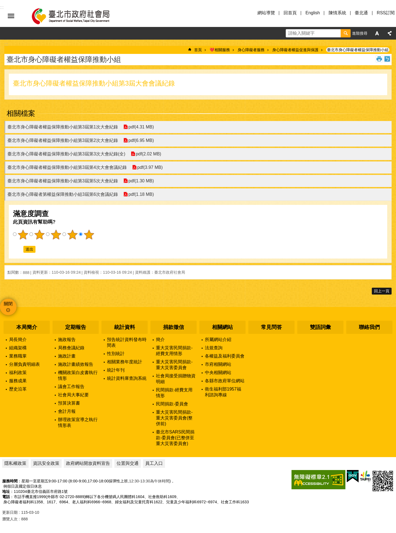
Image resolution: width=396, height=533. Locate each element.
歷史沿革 (18, 389)
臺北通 (361, 12)
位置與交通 (128, 463)
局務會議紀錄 (71, 347)
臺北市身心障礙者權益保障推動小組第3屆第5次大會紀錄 (62, 180)
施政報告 (67, 339)
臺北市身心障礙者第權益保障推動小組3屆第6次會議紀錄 (62, 194)
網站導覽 (266, 12)
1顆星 (23, 234)
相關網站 (222, 327)
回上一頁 (381, 291)
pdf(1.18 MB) (141, 194)
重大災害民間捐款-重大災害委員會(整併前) (174, 418)
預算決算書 (69, 403)
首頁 (198, 50)
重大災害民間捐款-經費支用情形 (174, 350)
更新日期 (10, 512)
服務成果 (18, 380)
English (313, 12)
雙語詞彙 (320, 327)
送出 (18, 249)
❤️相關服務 (220, 50)
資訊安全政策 (46, 463)
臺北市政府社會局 (77, 16)
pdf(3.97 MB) (150, 167)
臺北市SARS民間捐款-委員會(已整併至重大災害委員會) (175, 438)
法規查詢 (213, 347)
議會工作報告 (71, 386)
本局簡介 (26, 327)
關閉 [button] (8, 303)
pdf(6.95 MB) (141, 140)
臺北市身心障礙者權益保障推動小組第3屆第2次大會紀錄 (62, 140)
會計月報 (67, 411)
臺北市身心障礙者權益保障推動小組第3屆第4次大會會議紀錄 (67, 167)
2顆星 (39, 234)
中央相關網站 (218, 372)
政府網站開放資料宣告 (88, 463)
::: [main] (6, 44)
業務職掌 (18, 356)
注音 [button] (387, 58)
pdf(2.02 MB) (148, 154)
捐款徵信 (173, 327)
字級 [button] (377, 33)
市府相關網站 (218, 364)
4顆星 (72, 234)
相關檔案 (21, 113)
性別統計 (116, 353)
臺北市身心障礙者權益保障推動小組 (358, 50)
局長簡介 (18, 339)
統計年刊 (116, 370)
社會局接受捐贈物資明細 (176, 378)
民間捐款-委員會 (172, 404)
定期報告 (75, 327)
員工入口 (154, 463)
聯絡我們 (369, 327)
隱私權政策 (15, 463)
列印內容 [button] (379, 58)
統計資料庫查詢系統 (127, 378)
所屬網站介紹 (218, 339)
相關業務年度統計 (124, 361)
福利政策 (18, 372)
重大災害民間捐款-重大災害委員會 (174, 364)
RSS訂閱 (386, 12)
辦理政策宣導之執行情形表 (78, 422)
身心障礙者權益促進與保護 (295, 50)
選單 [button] (11, 16)
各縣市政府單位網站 (224, 380)
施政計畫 (67, 356)
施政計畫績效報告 (75, 364)
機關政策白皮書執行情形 (78, 375)
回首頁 (290, 12)
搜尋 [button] (346, 33)
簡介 (160, 339)
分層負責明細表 (24, 364)
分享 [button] (389, 33)
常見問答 (271, 327)
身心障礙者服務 (251, 50)
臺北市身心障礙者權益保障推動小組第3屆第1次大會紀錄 (62, 127)
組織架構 (18, 347)
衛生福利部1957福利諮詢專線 (223, 392)
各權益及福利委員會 (224, 356)
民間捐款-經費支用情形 (174, 393)
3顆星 (56, 234)
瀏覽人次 (10, 519)
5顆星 (89, 234)
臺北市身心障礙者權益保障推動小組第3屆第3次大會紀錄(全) (66, 154)
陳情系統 (337, 12)
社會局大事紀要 (73, 394)
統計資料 (124, 327)
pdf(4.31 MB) (141, 127)
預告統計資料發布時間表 (127, 342)
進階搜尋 (359, 33)
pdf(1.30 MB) (141, 180)
